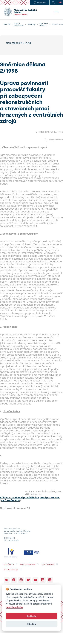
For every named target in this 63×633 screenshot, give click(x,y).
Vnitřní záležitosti (18, 24)
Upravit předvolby (14, 607)
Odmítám (31, 624)
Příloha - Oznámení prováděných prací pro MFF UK (30, 497)
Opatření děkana (44, 24)
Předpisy (31, 24)
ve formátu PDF (10, 500)
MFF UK (7, 24)
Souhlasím (31, 616)
